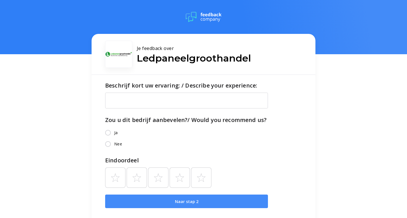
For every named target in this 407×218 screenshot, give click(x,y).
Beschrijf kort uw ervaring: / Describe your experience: (181, 85)
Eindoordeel (122, 160)
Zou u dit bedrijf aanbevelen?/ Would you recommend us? (186, 120)
